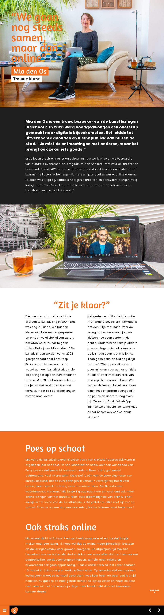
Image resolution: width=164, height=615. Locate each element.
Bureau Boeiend (36, 481)
